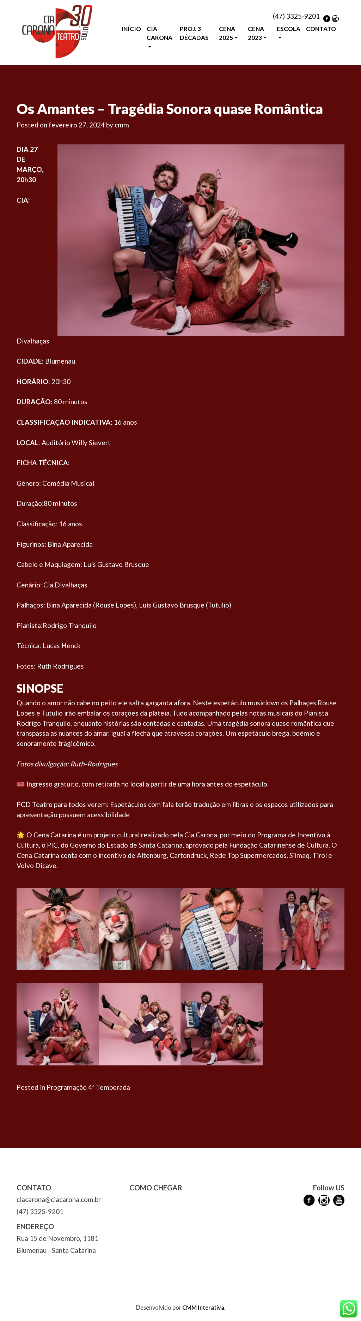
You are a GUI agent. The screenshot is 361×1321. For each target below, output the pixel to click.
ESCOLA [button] (288, 28)
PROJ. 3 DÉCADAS (194, 33)
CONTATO (321, 28)
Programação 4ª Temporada (88, 1087)
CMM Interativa (203, 1307)
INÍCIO (131, 28)
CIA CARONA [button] (159, 33)
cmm (122, 125)
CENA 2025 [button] (227, 33)
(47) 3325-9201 (296, 16)
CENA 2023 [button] (256, 33)
